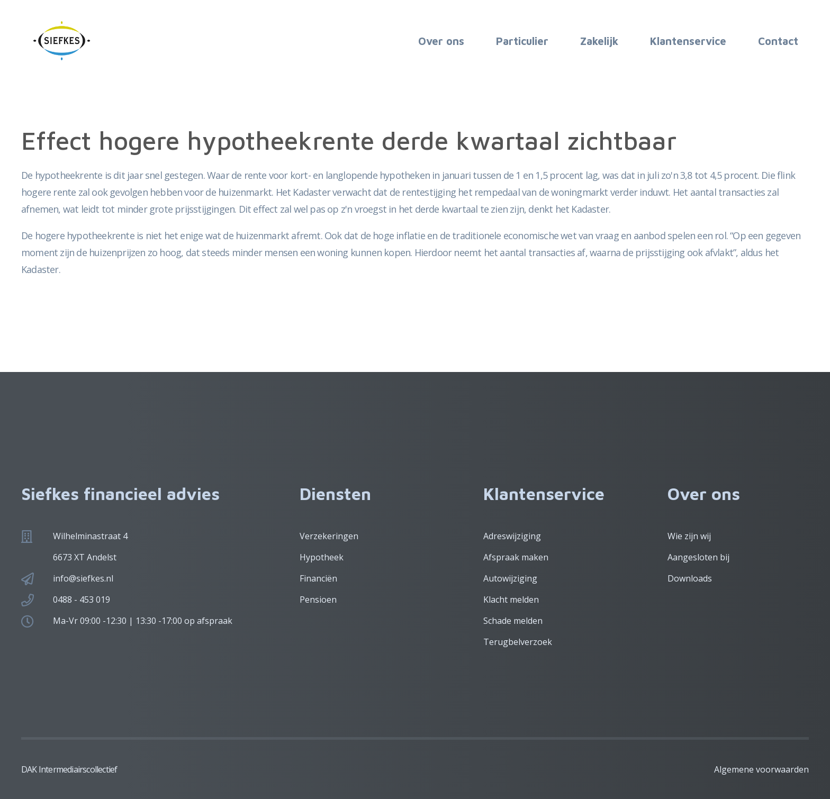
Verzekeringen (329, 536)
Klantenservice (688, 41)
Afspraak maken (515, 557)
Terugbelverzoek (517, 642)
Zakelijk (599, 41)
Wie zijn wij (689, 536)
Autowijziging (510, 578)
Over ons (441, 41)
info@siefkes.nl (83, 578)
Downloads (689, 578)
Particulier (522, 41)
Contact (778, 41)
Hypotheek (322, 557)
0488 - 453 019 (81, 599)
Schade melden (513, 621)
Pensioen (318, 599)
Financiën (318, 578)
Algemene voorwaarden (761, 769)
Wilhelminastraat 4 (90, 536)
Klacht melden (511, 599)
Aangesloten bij (698, 557)
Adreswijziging (512, 536)
